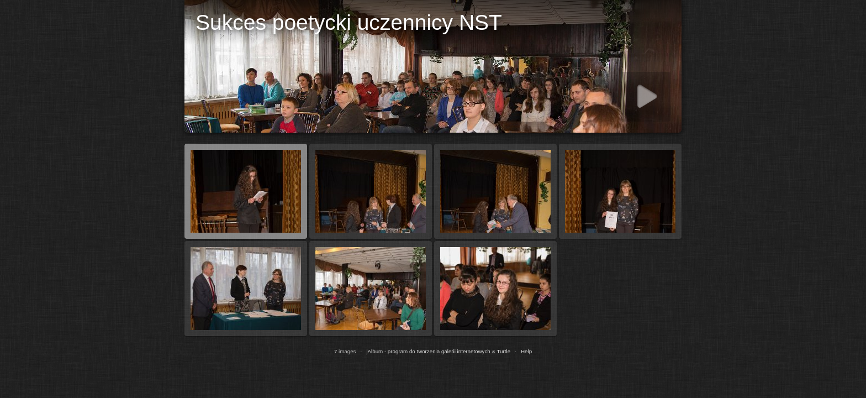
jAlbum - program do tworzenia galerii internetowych (428, 351)
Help (526, 351)
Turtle (504, 351)
